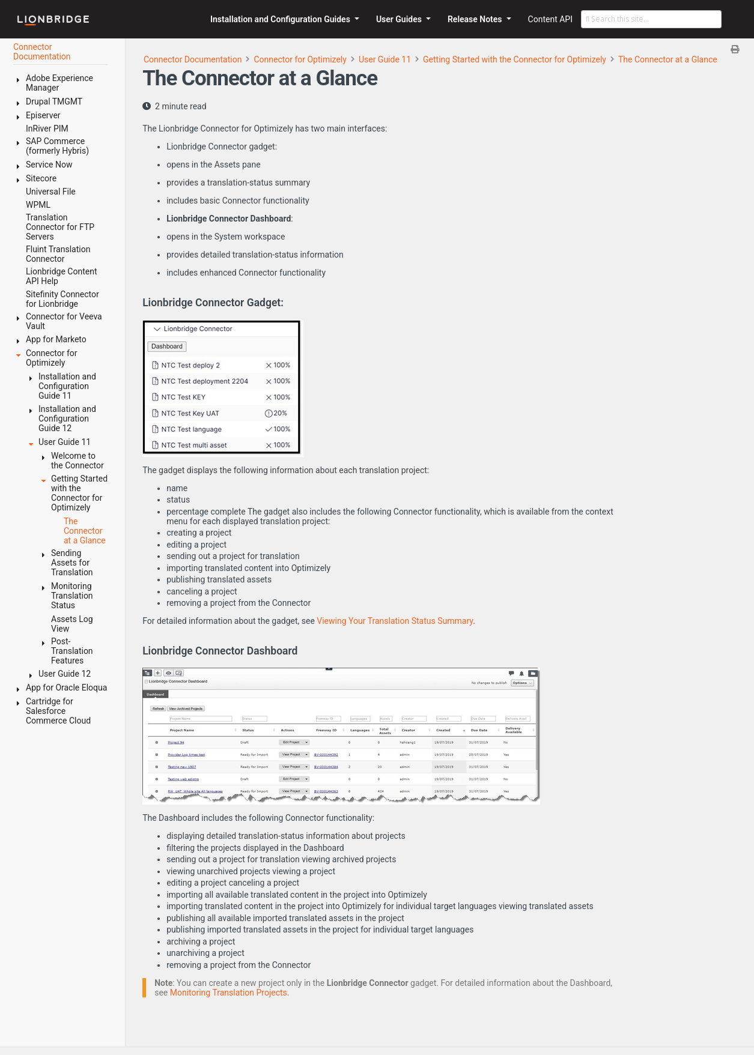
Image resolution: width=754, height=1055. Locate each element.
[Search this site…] (651, 19)
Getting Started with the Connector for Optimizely (514, 59)
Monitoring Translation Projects (228, 992)
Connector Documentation (193, 59)
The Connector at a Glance (667, 59)
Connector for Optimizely (300, 59)
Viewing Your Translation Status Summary (395, 621)
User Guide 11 (385, 59)
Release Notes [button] (476, 19)
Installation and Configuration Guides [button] (281, 19)
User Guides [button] (400, 19)
